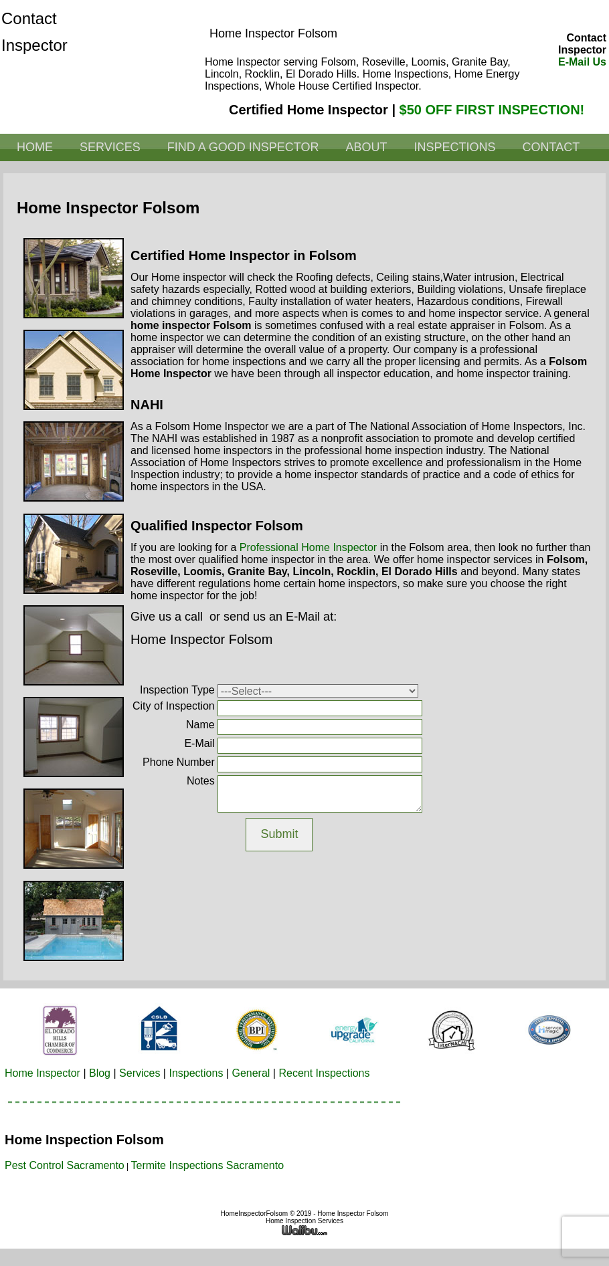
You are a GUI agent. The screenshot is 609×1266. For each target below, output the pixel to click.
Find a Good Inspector (243, 147)
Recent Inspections (323, 1073)
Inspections (454, 147)
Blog (99, 1073)
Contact (551, 147)
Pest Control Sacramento (64, 1165)
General (251, 1073)
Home (35, 147)
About (366, 147)
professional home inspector (308, 547)
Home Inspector (42, 1073)
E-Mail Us (582, 62)
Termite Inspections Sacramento (207, 1165)
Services (110, 147)
